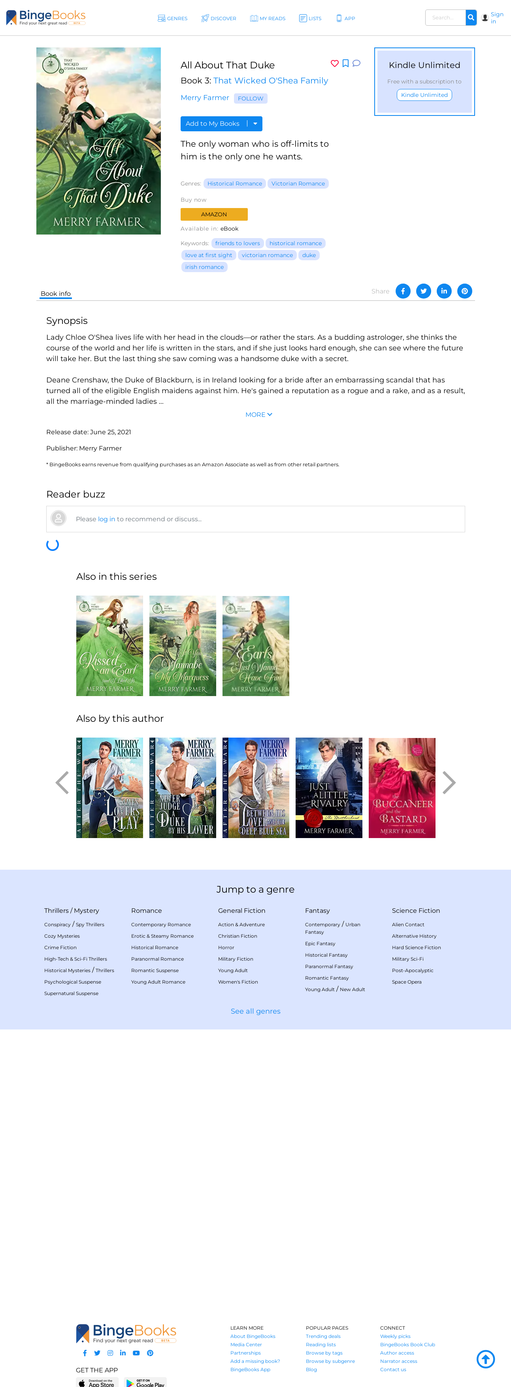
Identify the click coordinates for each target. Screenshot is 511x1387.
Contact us (393, 1369)
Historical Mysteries (67, 970)
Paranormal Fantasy (329, 966)
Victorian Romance (298, 183)
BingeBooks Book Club (407, 1344)
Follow (251, 98)
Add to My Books (221, 123)
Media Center (246, 1344)
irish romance (204, 267)
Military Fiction (235, 959)
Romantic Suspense (155, 970)
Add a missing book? (255, 1361)
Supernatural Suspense (71, 993)
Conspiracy (57, 924)
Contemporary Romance (161, 924)
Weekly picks (395, 1336)
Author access (397, 1353)
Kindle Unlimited (424, 94)
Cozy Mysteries (62, 936)
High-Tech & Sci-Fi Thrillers (75, 959)
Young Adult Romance (158, 982)
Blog (311, 1369)
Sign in (497, 18)
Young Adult (233, 970)
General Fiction (242, 910)
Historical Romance (234, 183)
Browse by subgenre (330, 1361)
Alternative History (414, 936)
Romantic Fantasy (327, 978)
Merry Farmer (205, 97)
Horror (226, 947)
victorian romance (267, 255)
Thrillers (56, 910)
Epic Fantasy (320, 943)
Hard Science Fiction (416, 947)
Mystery (86, 910)
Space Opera (407, 982)
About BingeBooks (252, 1336)
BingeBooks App (250, 1369)
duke (309, 255)
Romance (146, 910)
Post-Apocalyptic (413, 970)
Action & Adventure (241, 924)
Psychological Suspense (72, 982)
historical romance (296, 243)
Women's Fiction (238, 982)
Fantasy (317, 910)
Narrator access (398, 1361)
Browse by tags (324, 1353)
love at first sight (208, 255)
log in (106, 519)
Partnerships (245, 1353)
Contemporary (322, 924)
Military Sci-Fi (408, 959)
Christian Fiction (237, 936)
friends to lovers (237, 243)
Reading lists (321, 1344)
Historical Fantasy (326, 955)
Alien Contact (408, 924)
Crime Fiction (60, 947)
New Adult (352, 989)
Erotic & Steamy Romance (162, 936)
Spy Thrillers (90, 924)
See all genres (256, 1011)
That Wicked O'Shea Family (270, 80)
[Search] (471, 18)
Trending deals (323, 1336)
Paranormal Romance (157, 959)
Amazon (214, 214)
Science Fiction (416, 910)
